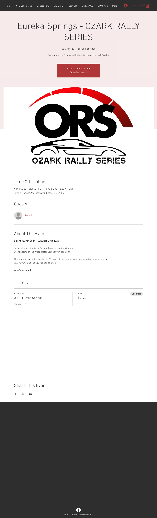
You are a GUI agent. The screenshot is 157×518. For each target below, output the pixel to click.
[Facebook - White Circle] (78, 510)
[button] (147, 6)
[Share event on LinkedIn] (30, 394)
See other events (78, 72)
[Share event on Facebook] (15, 394)
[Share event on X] (22, 394)
